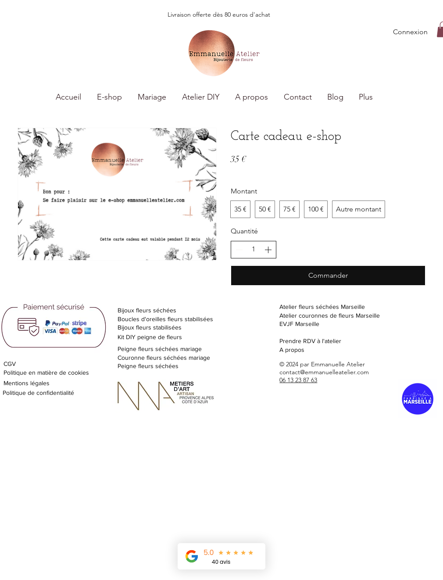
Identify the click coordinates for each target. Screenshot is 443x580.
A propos (291, 349)
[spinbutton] (253, 249)
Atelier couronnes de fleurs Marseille (329, 315)
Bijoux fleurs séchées (147, 310)
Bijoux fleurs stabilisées (150, 327)
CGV (10, 363)
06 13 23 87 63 (298, 380)
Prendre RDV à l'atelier (310, 340)
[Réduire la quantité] (239, 249)
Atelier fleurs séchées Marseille (322, 306)
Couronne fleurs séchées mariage (164, 357)
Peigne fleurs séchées (148, 365)
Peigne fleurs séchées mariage (160, 348)
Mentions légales (27, 383)
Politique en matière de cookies (47, 372)
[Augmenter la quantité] (268, 249)
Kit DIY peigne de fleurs (150, 336)
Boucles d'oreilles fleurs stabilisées (165, 318)
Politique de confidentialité (38, 392)
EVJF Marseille (299, 323)
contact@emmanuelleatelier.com (324, 372)
